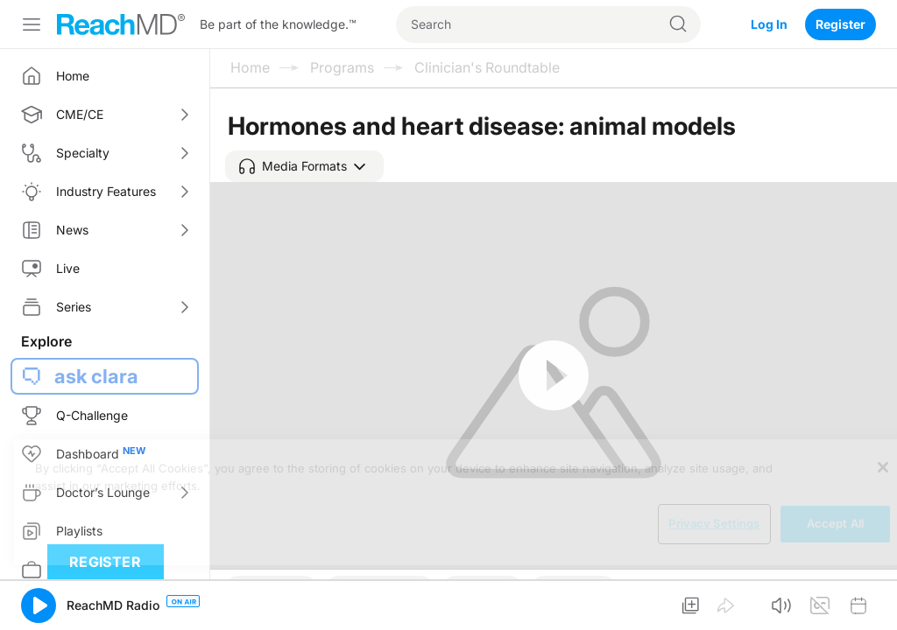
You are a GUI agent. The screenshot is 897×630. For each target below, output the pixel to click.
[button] (304, 166)
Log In (769, 24)
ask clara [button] (96, 376)
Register (840, 24)
